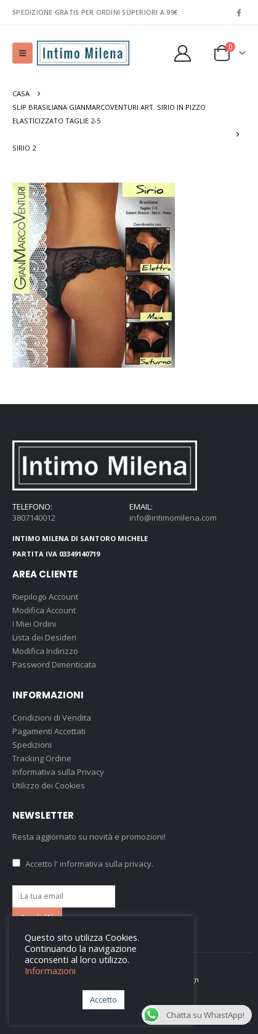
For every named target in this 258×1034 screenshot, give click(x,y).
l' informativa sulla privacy (102, 863)
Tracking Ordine (41, 758)
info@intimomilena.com (173, 517)
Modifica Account (44, 610)
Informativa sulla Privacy (58, 771)
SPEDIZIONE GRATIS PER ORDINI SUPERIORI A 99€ (95, 12)
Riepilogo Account (45, 596)
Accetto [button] (103, 999)
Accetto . (82, 863)
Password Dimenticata (54, 664)
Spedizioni (32, 744)
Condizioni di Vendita (51, 717)
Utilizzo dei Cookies (48, 785)
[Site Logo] (83, 53)
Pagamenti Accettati (49, 731)
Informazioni (50, 970)
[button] (22, 53)
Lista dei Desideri (44, 637)
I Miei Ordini (34, 623)
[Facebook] (238, 12)
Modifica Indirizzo (45, 650)
